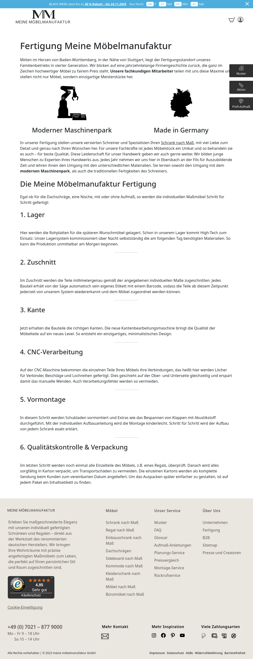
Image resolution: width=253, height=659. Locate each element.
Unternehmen (215, 522)
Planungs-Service (169, 552)
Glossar (160, 537)
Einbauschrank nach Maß (123, 540)
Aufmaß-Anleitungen (172, 545)
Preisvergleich (166, 560)
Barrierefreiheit (234, 653)
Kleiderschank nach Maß (123, 576)
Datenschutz (175, 653)
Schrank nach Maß (177, 142)
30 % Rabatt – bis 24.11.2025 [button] (105, 4)
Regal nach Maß (120, 530)
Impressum (157, 653)
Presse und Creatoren (222, 552)
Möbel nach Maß (120, 586)
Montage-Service (169, 567)
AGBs (189, 653)
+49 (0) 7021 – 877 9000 (35, 627)
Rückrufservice (167, 575)
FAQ (157, 530)
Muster (160, 522)
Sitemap (210, 545)
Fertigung (211, 530)
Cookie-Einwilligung (25, 607)
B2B (206, 537)
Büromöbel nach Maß (125, 594)
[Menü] (52, 579)
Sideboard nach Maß (124, 558)
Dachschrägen (118, 550)
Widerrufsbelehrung (208, 653)
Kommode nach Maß (124, 566)
